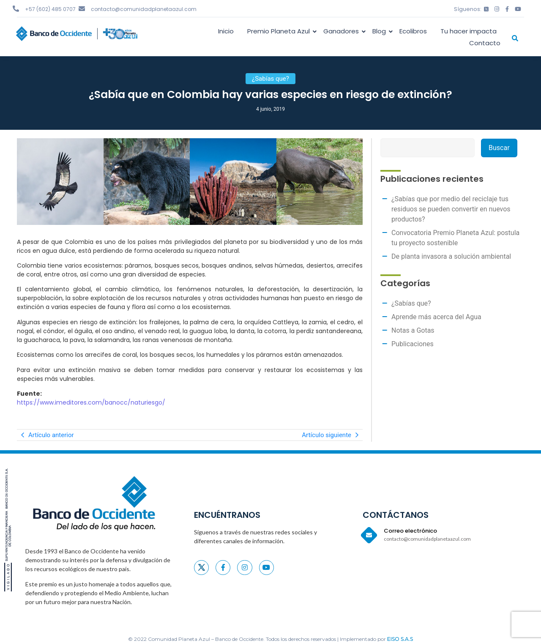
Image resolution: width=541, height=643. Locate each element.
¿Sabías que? (411, 303)
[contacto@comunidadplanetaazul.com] (82, 8)
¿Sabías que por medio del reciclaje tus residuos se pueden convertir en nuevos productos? (451, 209)
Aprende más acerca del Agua (436, 317)
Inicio (226, 31)
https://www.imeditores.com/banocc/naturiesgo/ (91, 402)
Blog (380, 31)
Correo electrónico (410, 531)
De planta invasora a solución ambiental (451, 256)
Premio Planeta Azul (280, 31)
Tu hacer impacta (468, 31)
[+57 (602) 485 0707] (16, 8)
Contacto (484, 42)
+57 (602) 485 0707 (50, 9)
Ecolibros (413, 31)
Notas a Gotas (412, 330)
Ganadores (342, 31)
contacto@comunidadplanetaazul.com (144, 9)
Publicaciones (412, 344)
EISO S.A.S (400, 639)
